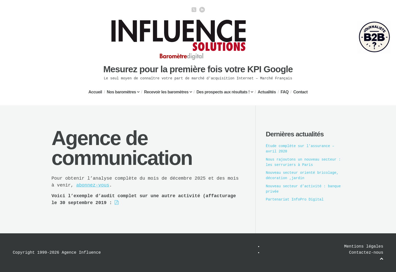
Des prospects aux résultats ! (223, 92)
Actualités (267, 92)
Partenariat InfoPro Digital (295, 199)
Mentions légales (363, 246)
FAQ (284, 92)
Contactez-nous (366, 252)
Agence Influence (81, 252)
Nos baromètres (121, 92)
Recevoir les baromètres (166, 92)
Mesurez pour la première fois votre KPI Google (198, 69)
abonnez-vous (92, 185)
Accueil (95, 92)
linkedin (202, 9)
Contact (300, 92)
